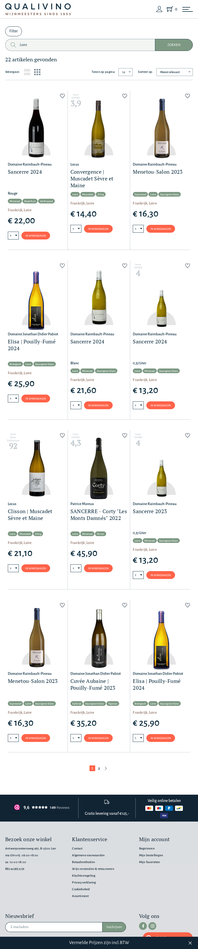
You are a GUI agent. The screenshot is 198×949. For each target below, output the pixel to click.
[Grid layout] (37, 72)
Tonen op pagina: (103, 72)
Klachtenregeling (83, 875)
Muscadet (87, 194)
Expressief (140, 194)
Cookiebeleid (81, 889)
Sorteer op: (145, 72)
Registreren (147, 848)
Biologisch (15, 364)
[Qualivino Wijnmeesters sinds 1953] (38, 9)
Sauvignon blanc (169, 194)
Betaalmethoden (83, 862)
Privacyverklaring (84, 882)
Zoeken (173, 45)
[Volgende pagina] (106, 768)
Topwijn (112, 703)
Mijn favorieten (149, 862)
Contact (77, 848)
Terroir (100, 533)
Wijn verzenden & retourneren (93, 869)
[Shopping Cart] (171, 9)
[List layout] (27, 72)
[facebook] (143, 926)
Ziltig (101, 194)
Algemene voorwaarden (88, 855)
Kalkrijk (76, 703)
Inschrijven (114, 927)
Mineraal (15, 201)
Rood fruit (30, 201)
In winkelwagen (36, 236)
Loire (75, 194)
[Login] (159, 9)
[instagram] (152, 926)
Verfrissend (46, 201)
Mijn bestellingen (151, 855)
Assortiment (80, 896)
